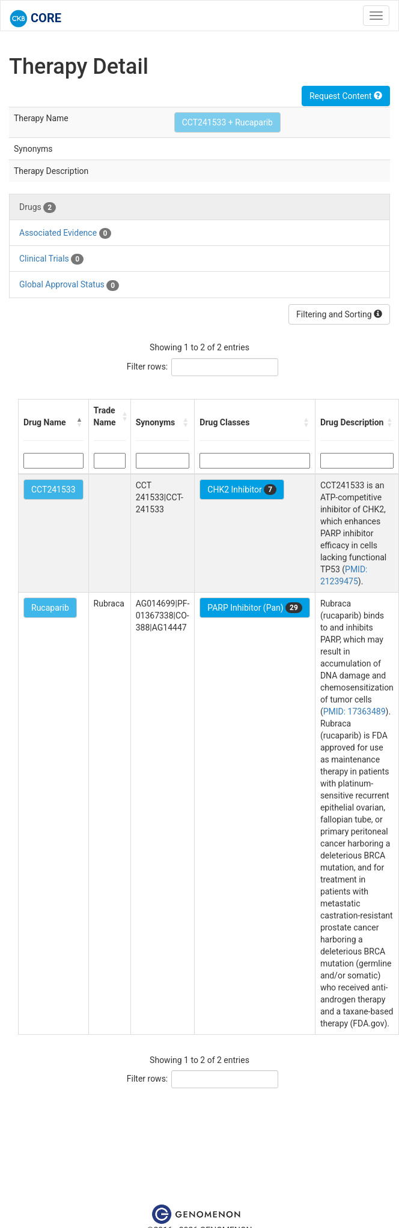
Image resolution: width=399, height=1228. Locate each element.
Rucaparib (50, 608)
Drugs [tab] (37, 207)
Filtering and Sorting (339, 314)
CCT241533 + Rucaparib (227, 122)
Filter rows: (147, 366)
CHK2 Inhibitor (241, 489)
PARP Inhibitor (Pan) (254, 607)
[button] (80, 422)
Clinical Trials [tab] (51, 259)
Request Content (345, 96)
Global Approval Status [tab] (69, 285)
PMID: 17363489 (354, 711)
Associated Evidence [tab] (65, 233)
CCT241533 (53, 489)
